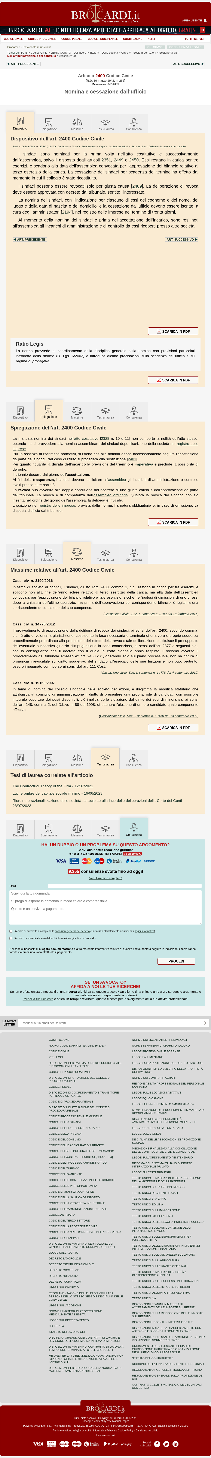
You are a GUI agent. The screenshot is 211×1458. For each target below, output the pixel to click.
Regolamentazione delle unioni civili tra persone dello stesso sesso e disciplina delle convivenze (86, 1296)
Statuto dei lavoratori (67, 1331)
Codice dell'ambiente (65, 1174)
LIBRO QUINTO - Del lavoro (53, 146)
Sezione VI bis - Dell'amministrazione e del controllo (159, 146)
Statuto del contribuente (152, 1358)
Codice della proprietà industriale (77, 1203)
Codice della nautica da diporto (74, 1197)
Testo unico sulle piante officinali (159, 1266)
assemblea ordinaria (111, 495)
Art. (25, 64)
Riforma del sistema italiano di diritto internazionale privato (162, 1165)
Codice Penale (72, 39)
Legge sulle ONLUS (147, 1133)
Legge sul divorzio (64, 1287)
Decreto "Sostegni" (64, 1270)
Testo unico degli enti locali (155, 1192)
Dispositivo (20, 412)
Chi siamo (141, 1430)
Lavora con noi (105, 1435)
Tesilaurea (105, 124)
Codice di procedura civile (70, 1072)
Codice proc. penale (103, 39)
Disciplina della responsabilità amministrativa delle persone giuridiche (164, 1120)
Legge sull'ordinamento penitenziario (162, 1157)
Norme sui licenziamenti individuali (159, 1039)
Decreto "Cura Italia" (65, 1281)
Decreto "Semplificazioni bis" (71, 1264)
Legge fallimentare (147, 1057)
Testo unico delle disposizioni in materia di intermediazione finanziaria (166, 1247)
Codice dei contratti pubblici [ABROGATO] (81, 1156)
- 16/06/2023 (58, 793)
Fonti (24, 52)
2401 (132, 459)
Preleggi (56, 1057)
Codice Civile (13, 39)
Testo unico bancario (149, 1198)
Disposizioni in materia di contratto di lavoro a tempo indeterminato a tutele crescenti (86, 1348)
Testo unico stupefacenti (152, 1216)
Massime (77, 124)
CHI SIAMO (155, 47)
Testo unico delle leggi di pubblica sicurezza (168, 1221)
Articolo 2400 (67, 55)
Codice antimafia (62, 1214)
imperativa (144, 464)
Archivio (153, 1430)
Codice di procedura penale (71, 1101)
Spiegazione (48, 124)
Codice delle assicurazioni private (76, 1145)
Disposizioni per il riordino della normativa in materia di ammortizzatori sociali (85, 1369)
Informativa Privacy (104, 1430)
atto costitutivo (86, 438)
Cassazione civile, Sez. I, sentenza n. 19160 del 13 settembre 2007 (148, 716)
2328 (105, 438)
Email (12, 885)
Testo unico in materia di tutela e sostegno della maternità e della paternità (166, 1179)
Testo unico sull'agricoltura (155, 1260)
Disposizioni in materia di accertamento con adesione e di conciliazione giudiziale (166, 1329)
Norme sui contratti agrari (153, 1077)
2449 (118, 160)
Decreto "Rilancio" (63, 1275)
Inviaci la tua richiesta (38, 999)
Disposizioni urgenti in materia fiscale (162, 1322)
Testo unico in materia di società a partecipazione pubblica (159, 1273)
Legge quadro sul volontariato (157, 1128)
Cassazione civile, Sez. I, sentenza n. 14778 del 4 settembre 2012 (149, 672)
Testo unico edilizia (147, 1204)
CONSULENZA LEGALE (185, 47)
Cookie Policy (125, 1430)
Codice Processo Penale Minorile (75, 1116)
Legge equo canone (147, 1098)
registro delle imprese (57, 505)
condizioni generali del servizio (72, 931)
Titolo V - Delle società (84, 146)
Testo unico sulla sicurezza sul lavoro (163, 1254)
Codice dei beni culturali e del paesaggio (81, 1151)
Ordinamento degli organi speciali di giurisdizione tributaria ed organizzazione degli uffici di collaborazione (166, 1349)
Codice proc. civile (42, 39)
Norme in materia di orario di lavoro (161, 1045)
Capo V (138, 52)
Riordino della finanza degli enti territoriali (168, 1364)
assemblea (117, 479)
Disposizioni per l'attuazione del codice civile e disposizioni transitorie (85, 1064)
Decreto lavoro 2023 (65, 1258)
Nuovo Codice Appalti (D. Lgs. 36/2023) (77, 1045)
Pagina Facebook (157, 1442)
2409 (137, 186)
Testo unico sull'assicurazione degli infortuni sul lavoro (161, 1229)
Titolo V (104, 52)
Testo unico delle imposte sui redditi (161, 1286)
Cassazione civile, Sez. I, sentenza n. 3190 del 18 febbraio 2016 (150, 614)
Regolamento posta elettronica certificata (167, 1369)
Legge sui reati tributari (151, 1172)
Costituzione (132, 39)
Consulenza (134, 124)
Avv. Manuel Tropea (118, 1421)
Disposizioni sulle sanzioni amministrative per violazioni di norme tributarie (168, 1338)
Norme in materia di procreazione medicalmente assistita (75, 1313)
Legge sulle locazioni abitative (156, 1092)
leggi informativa (144, 931)
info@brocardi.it (82, 1430)
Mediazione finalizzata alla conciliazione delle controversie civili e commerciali (164, 1150)
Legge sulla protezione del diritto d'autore (167, 1063)
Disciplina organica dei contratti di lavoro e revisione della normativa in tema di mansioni (84, 1339)
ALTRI (151, 39)
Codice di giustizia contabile (71, 1191)
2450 (134, 160)
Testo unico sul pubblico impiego (158, 1187)
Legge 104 (56, 1326)
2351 (106, 160)
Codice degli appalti (64, 1238)
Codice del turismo (64, 1168)
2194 (67, 212)
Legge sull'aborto (63, 1252)
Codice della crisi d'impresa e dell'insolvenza (85, 1232)
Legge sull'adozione (65, 1305)
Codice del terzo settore (69, 1220)
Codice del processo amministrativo (78, 1162)
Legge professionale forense (156, 1051)
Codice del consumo (65, 1139)
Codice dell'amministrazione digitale (78, 1209)
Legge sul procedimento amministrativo (164, 1104)
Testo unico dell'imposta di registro (161, 1292)
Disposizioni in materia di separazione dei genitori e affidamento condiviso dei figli (82, 1245)
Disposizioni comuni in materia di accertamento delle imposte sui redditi (163, 1306)
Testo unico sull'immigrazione (156, 1210)
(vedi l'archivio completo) (105, 878)
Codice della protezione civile (73, 1226)
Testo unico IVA (144, 1298)
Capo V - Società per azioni (113, 146)
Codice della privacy (65, 1133)
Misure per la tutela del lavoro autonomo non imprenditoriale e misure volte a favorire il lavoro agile (86, 1359)
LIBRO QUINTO (68, 52)
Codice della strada (65, 1122)
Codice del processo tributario (74, 1128)
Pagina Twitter (166, 1442)
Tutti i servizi (194, 39)
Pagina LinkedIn (175, 1442)
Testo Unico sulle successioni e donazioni (165, 1281)
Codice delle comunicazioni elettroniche (82, 1180)
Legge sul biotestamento (69, 1320)
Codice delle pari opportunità (73, 1185)
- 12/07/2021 (53, 786)
